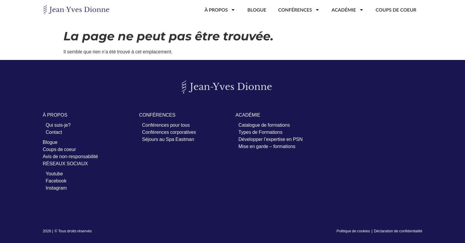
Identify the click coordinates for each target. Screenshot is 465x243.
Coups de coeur (396, 9)
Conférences (299, 9)
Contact (54, 132)
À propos (220, 9)
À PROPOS (55, 115)
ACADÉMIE (247, 115)
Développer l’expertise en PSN (270, 139)
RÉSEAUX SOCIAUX (65, 163)
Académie (348, 9)
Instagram (56, 188)
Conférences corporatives (169, 132)
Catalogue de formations (264, 125)
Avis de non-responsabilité (70, 156)
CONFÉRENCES (157, 115)
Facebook (56, 180)
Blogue (256, 9)
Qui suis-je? (58, 125)
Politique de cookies (353, 231)
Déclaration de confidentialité (398, 231)
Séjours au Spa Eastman (168, 139)
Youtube (54, 173)
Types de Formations (260, 132)
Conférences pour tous (166, 125)
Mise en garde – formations (266, 146)
